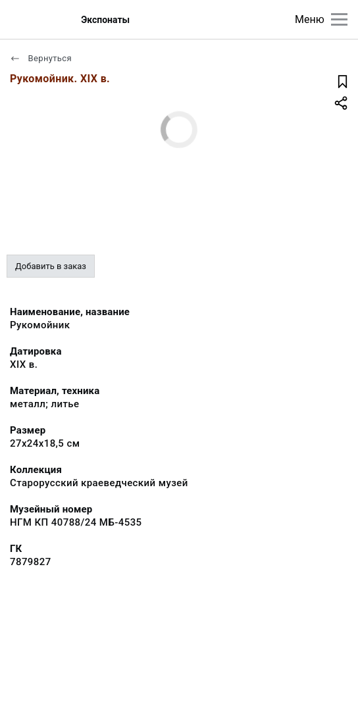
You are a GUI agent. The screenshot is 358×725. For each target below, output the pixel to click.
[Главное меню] (339, 19)
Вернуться (41, 58)
